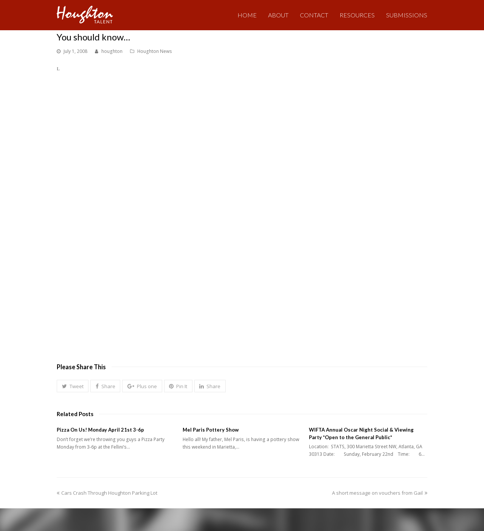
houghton (112, 51)
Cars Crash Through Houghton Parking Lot (107, 492)
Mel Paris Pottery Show (211, 430)
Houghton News (154, 51)
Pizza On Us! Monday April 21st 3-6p (100, 430)
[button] (72, 386)
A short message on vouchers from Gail (379, 492)
